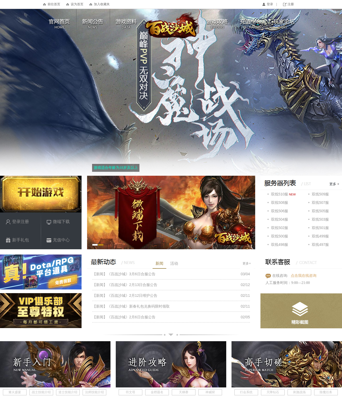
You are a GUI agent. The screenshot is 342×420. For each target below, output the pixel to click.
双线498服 (279, 244)
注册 (291, 4)
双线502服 (279, 228)
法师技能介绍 (94, 392)
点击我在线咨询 (303, 275)
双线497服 (320, 244)
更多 (332, 184)
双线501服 (320, 228)
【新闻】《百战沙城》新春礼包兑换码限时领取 (131, 306)
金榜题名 (157, 392)
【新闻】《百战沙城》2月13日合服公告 (124, 285)
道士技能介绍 (67, 392)
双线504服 (279, 219)
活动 (174, 263)
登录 (270, 4)
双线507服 (320, 202)
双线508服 (279, 202)
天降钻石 (272, 392)
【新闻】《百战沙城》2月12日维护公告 (124, 295)
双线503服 (320, 219)
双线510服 (279, 194)
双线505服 (320, 211)
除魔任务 (326, 392)
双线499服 (320, 236)
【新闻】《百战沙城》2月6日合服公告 (123, 317)
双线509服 (320, 194)
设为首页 (77, 4)
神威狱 (210, 392)
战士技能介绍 (41, 392)
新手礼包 (17, 240)
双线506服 (279, 211)
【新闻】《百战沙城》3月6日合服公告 (123, 274)
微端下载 (58, 221)
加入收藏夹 (102, 4)
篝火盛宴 (14, 392)
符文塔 (130, 392)
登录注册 (17, 221)
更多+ (247, 263)
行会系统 (246, 392)
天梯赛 (183, 392)
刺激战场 (299, 392)
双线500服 (279, 236)
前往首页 (54, 4)
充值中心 (58, 240)
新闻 (159, 263)
